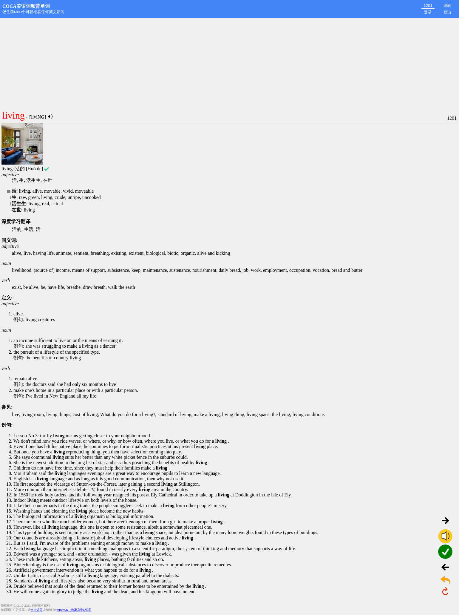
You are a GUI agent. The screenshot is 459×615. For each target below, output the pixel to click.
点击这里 (37, 609)
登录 (428, 12)
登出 (447, 12)
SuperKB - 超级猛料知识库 (74, 609)
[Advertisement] (230, 63)
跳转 (447, 5)
